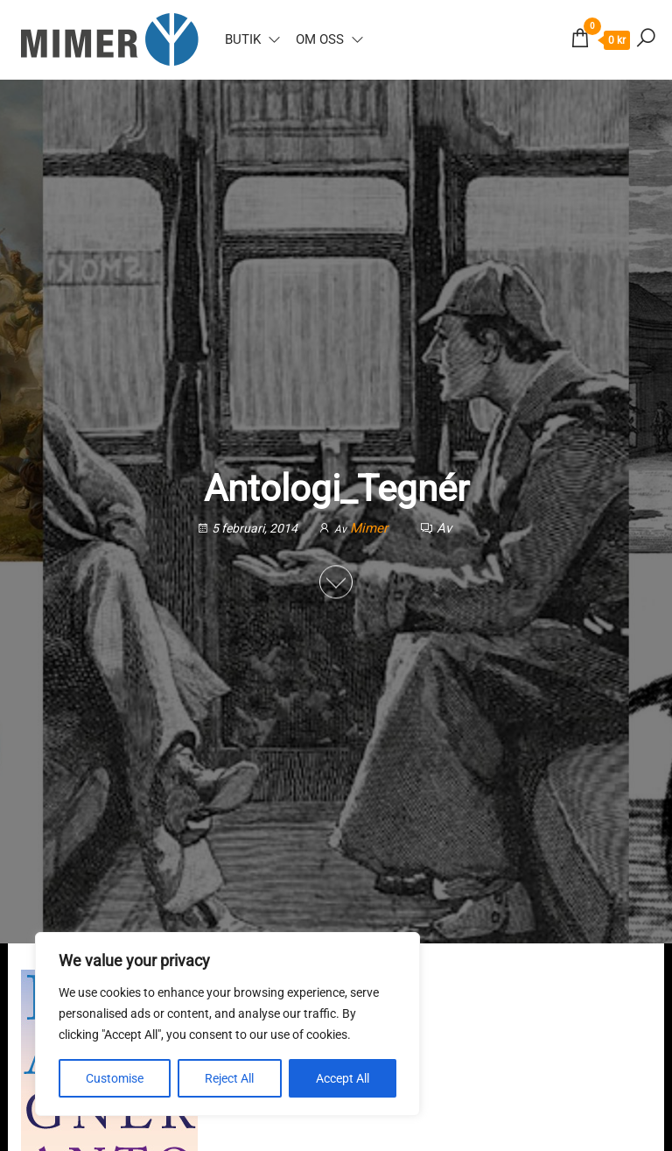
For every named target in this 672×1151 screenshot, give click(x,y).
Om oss (320, 39)
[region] (227, 1024)
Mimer (370, 528)
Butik (243, 39)
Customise (115, 1078)
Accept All (342, 1078)
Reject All (229, 1078)
